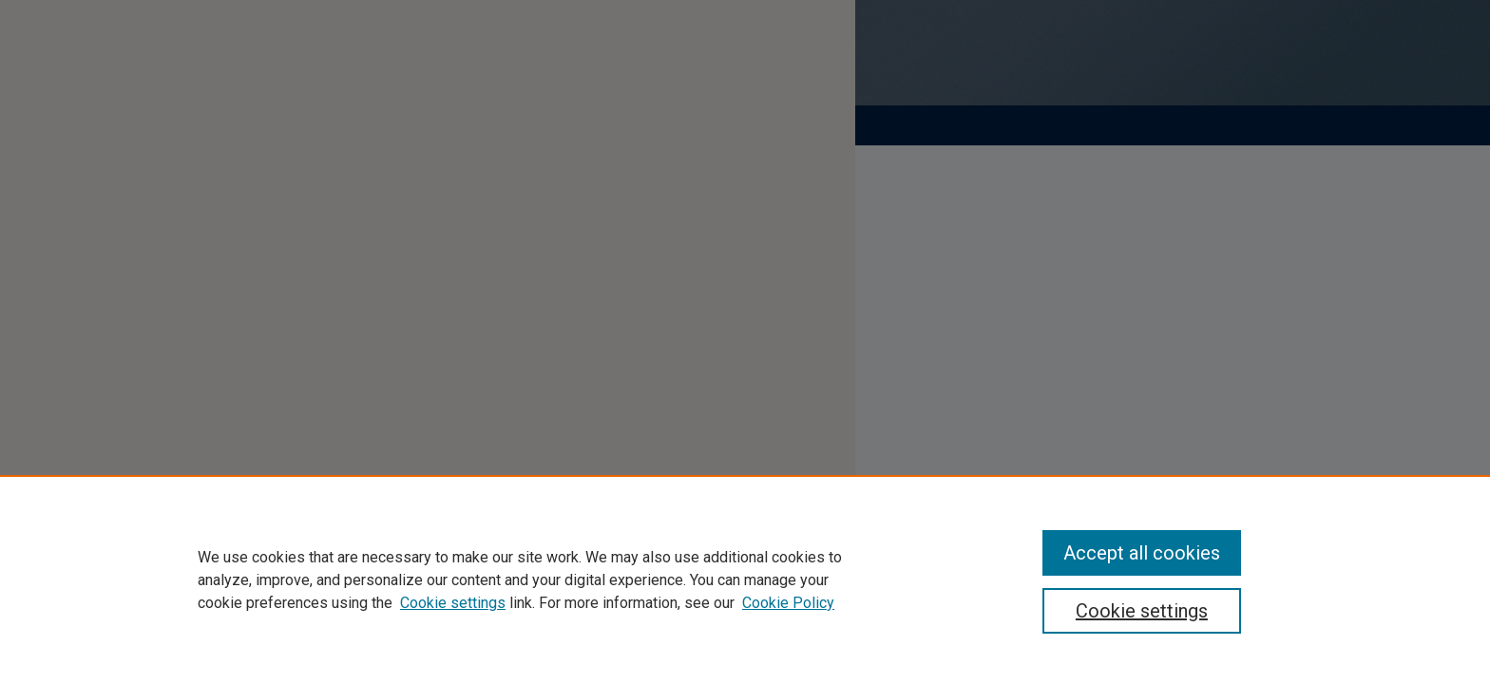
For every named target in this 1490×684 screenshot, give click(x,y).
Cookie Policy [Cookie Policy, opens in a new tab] (788, 603)
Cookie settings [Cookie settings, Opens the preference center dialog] (1142, 610)
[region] (745, 579)
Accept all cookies (1141, 553)
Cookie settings (453, 603)
